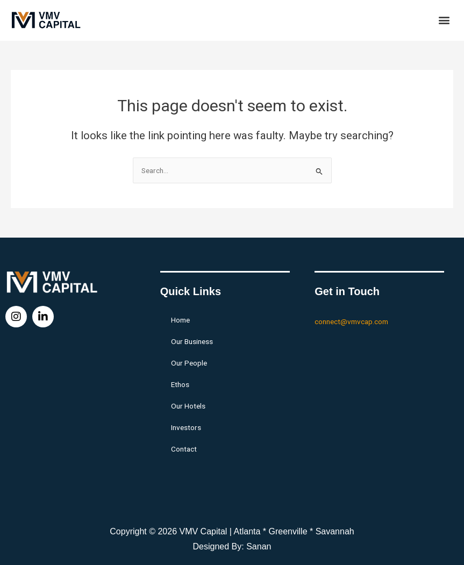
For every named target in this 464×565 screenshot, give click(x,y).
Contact (184, 449)
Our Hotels (188, 406)
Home (180, 320)
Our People (189, 363)
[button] (444, 19)
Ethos (180, 384)
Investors (186, 427)
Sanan (258, 546)
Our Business (192, 341)
